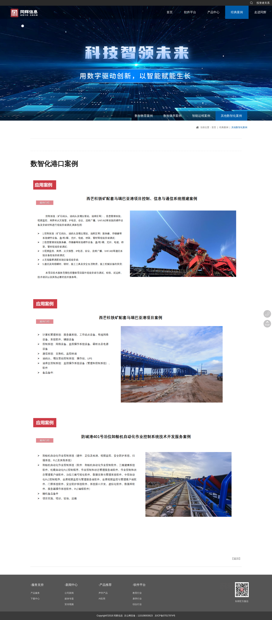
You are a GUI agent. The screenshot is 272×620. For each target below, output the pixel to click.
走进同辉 (260, 12)
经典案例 (237, 12)
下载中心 (35, 598)
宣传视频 (69, 604)
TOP (267, 325)
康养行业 (137, 598)
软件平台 (190, 12)
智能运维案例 (201, 115)
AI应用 (102, 598)
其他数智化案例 (231, 115)
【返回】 (236, 558)
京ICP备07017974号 (165, 615)
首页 (170, 12)
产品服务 (35, 593)
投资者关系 (263, 2)
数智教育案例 (144, 115)
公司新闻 (69, 593)
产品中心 (213, 12)
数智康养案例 (172, 115)
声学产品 (103, 593)
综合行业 (137, 604)
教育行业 (137, 593)
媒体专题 (69, 598)
